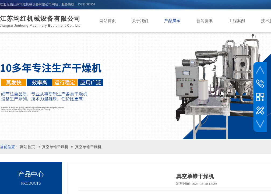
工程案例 (237, 21)
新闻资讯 (204, 21)
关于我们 (140, 21)
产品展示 (172, 21)
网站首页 (108, 21)
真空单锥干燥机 (55, 147)
